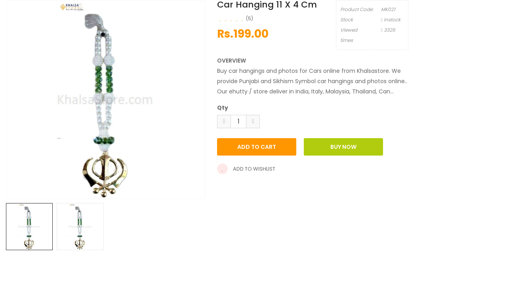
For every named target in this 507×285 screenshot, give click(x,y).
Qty (222, 108)
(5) (249, 18)
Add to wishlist (246, 169)
